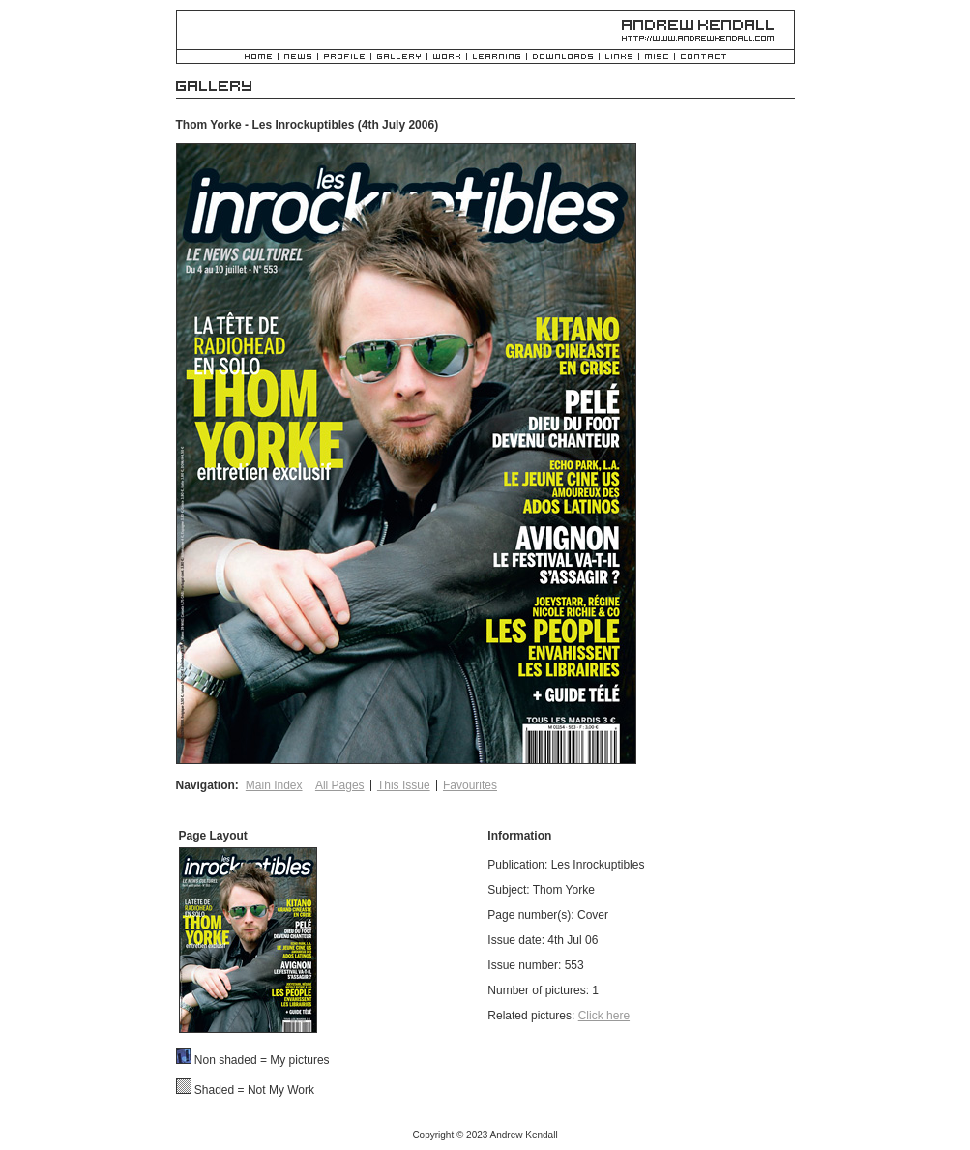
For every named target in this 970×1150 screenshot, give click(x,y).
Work (446, 57)
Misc (656, 57)
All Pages (340, 785)
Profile (344, 57)
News (297, 57)
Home (258, 57)
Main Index (274, 785)
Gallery (399, 57)
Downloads (563, 57)
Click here (604, 1015)
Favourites (470, 785)
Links (618, 57)
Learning (496, 57)
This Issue (403, 785)
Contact (703, 57)
